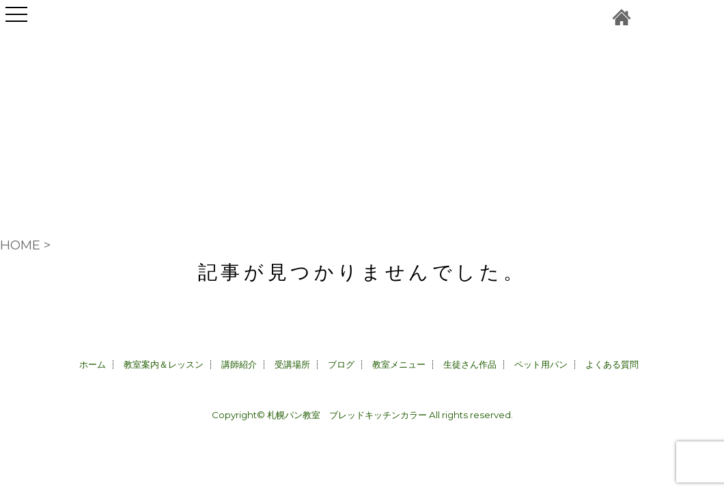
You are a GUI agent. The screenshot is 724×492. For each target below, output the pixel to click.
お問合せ (651, 17)
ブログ (341, 364)
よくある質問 (612, 364)
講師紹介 (239, 364)
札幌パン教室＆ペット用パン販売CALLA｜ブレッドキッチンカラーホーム (621, 17)
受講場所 (292, 364)
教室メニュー (399, 364)
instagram (679, 17)
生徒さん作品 (470, 364)
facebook (707, 17)
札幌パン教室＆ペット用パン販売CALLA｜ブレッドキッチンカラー (362, 92)
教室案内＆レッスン (164, 364)
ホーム (92, 364)
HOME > (25, 245)
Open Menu (16, 22)
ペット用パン (541, 364)
